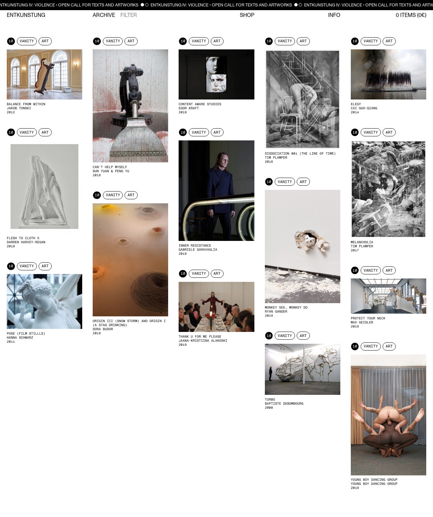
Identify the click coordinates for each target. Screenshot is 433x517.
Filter (128, 15)
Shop (247, 15)
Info (334, 15)
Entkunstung (26, 15)
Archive (104, 15)
